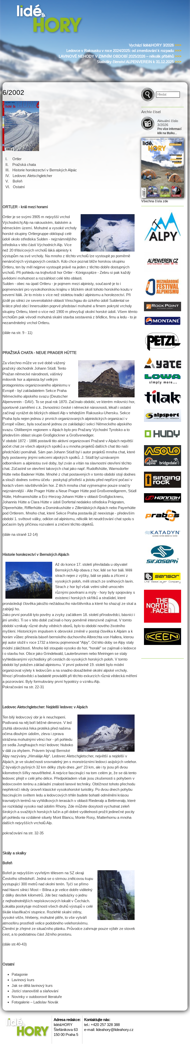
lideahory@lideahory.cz (115, 1029)
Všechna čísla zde (154, 201)
